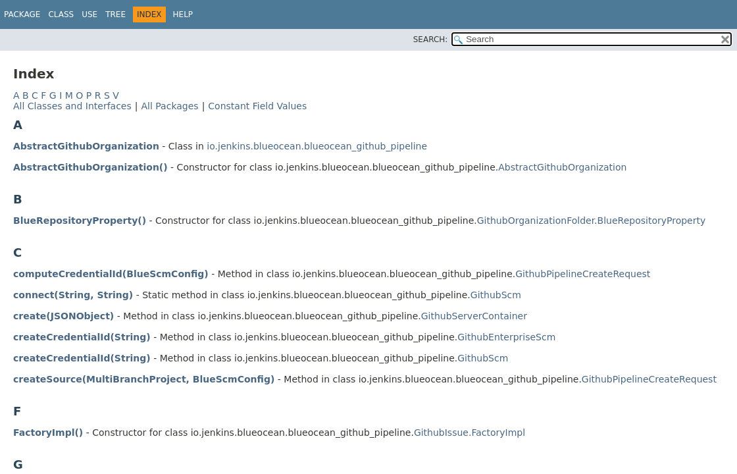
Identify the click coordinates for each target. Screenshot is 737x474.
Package (22, 14)
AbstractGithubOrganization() (90, 167)
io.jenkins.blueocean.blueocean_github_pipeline (317, 146)
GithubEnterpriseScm (506, 337)
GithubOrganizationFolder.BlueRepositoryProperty (591, 220)
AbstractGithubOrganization (86, 146)
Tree (115, 14)
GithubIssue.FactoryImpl (469, 432)
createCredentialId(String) (82, 337)
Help (183, 14)
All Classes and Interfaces (72, 106)
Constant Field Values (257, 106)
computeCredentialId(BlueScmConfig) (111, 274)
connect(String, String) (73, 295)
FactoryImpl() (48, 432)
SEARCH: (430, 39)
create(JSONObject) (63, 316)
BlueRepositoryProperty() (79, 220)
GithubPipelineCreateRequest (582, 274)
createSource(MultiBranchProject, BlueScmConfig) (143, 379)
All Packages (169, 106)
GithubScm (495, 295)
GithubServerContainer (474, 316)
